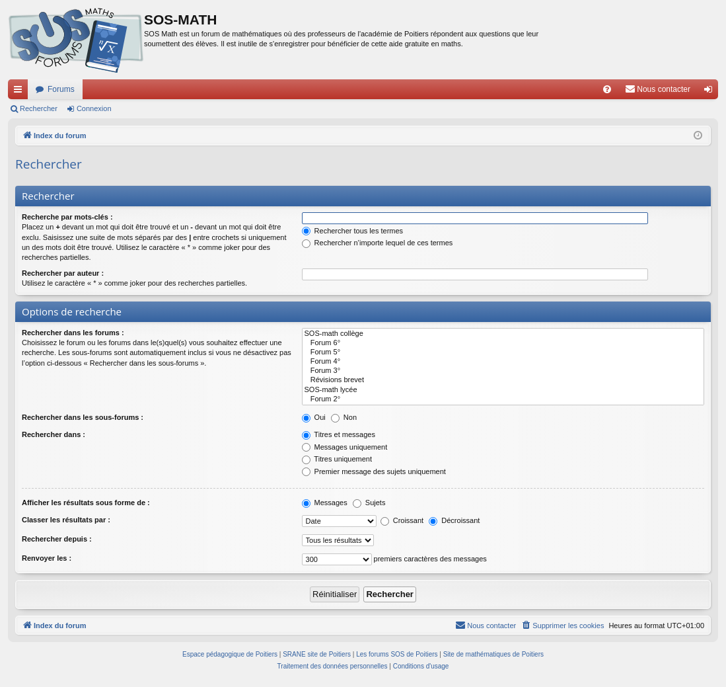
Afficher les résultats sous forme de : (86, 502)
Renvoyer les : (46, 558)
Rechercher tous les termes (353, 231)
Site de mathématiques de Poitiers (493, 654)
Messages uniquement (345, 447)
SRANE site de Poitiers (317, 654)
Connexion (94, 108)
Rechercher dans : (53, 434)
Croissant (402, 520)
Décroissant (454, 520)
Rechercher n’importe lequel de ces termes (377, 243)
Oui (314, 417)
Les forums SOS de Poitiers (396, 654)
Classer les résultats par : (66, 520)
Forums (61, 89)
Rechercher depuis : (57, 539)
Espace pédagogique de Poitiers (229, 654)
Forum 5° (503, 352)
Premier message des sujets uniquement (374, 471)
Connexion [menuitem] (711, 92)
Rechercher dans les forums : (73, 333)
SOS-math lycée (503, 390)
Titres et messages (338, 434)
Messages (324, 502)
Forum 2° (503, 399)
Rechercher (38, 108)
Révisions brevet (503, 380)
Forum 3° (503, 371)
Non (344, 417)
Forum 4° (503, 361)
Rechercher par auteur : (63, 273)
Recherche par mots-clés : (67, 217)
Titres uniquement (337, 459)
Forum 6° (503, 343)
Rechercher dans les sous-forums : (82, 417)
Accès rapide (20, 92)
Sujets (369, 502)
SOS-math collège (503, 334)
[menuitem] (607, 89)
